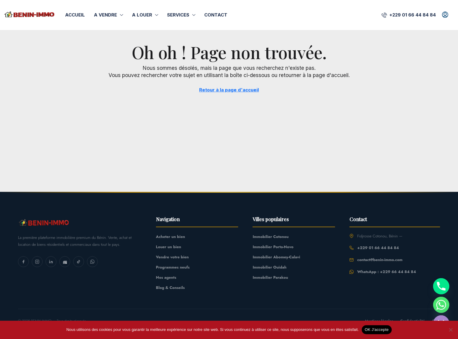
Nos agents (166, 277)
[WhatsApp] (92, 261)
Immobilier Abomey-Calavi (276, 257)
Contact (215, 14)
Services (178, 14)
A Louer (142, 14)
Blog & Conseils (170, 287)
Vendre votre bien (172, 257)
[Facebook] (23, 261)
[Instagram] (37, 261)
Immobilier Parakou (270, 277)
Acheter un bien (170, 236)
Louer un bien (168, 247)
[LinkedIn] (51, 261)
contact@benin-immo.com (380, 260)
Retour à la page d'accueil (228, 89)
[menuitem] (411, 14)
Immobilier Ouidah (269, 267)
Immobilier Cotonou (271, 236)
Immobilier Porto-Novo (273, 247)
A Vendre (105, 14)
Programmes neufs (173, 267)
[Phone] (441, 286)
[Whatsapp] (441, 305)
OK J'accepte (377, 329)
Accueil (75, 14)
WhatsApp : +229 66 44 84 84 (386, 272)
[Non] (451, 330)
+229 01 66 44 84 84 (378, 248)
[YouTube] (64, 261)
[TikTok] (78, 261)
